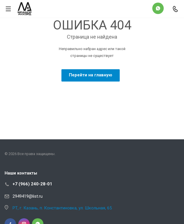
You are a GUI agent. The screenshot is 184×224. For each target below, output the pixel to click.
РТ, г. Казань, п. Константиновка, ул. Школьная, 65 (62, 208)
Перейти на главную (90, 75)
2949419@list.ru (28, 196)
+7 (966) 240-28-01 (32, 184)
